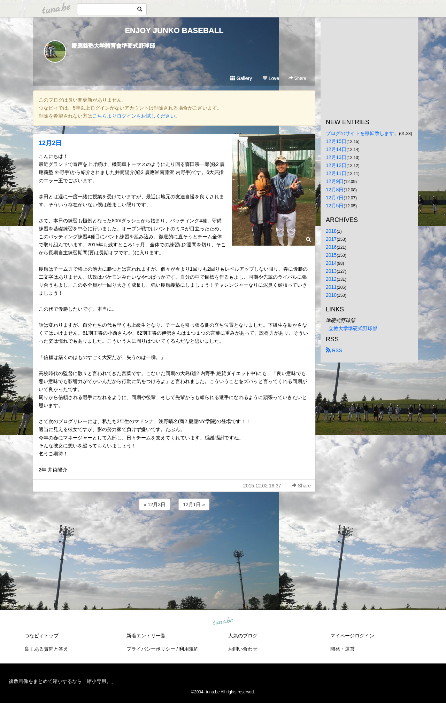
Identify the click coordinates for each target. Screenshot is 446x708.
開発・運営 (342, 649)
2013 (331, 271)
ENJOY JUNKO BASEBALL (174, 30)
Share (297, 78)
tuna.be (222, 621)
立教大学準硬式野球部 (353, 328)
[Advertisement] (174, 530)
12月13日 (336, 157)
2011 (331, 287)
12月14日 (336, 149)
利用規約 (189, 649)
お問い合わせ (242, 649)
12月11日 (336, 173)
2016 (331, 247)
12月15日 (336, 141)
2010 (331, 295)
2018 (331, 231)
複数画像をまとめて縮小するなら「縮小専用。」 (62, 681)
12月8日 (335, 189)
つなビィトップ (41, 635)
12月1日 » (194, 504)
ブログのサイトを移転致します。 (362, 133)
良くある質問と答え (46, 649)
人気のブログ (242, 635)
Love (270, 78)
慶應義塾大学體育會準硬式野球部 (113, 46)
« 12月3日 (155, 504)
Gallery (241, 78)
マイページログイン (352, 635)
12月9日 (335, 181)
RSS (334, 350)
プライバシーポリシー (150, 649)
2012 (331, 279)
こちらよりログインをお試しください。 (136, 116)
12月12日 (336, 165)
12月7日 (335, 197)
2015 (331, 255)
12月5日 (335, 205)
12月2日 (50, 143)
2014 (331, 263)
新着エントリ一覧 (146, 635)
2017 (331, 239)
